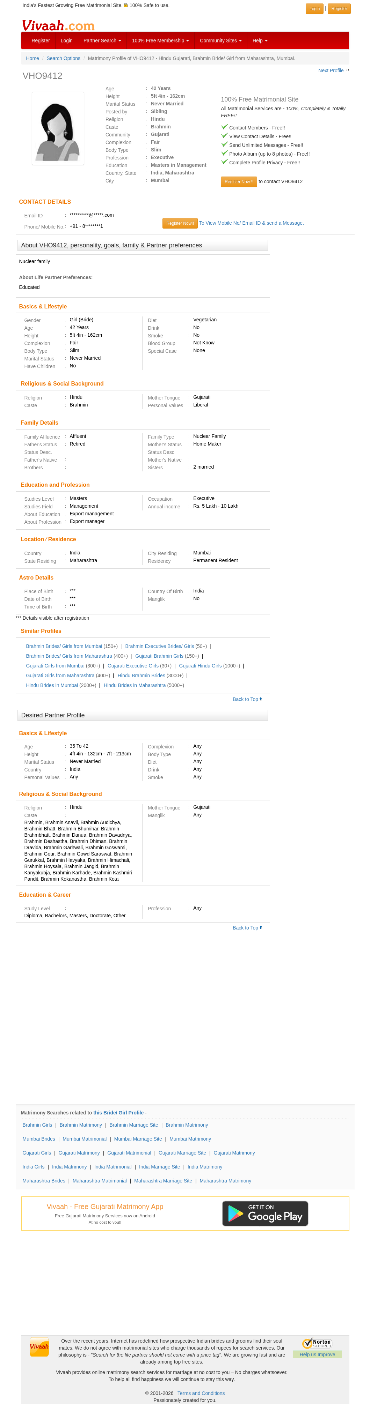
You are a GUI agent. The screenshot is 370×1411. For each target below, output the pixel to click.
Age (110, 88)
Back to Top (248, 699)
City (110, 181)
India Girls (34, 1167)
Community (118, 134)
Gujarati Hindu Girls (200, 666)
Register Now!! (180, 223)
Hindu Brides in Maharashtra (135, 685)
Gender (32, 320)
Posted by (116, 111)
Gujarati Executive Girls (133, 666)
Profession (117, 157)
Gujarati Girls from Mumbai (55, 666)
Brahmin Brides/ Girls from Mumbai (64, 646)
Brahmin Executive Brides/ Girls (159, 646)
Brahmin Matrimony (81, 1125)
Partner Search (102, 40)
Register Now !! (239, 181)
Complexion (118, 142)
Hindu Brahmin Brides (141, 675)
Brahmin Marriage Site (134, 1125)
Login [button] (315, 8)
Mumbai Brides (39, 1139)
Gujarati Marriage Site (182, 1153)
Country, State (121, 173)
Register (41, 40)
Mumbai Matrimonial (85, 1139)
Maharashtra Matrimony (226, 1181)
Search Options (64, 58)
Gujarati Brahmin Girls (159, 656)
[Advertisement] (312, 346)
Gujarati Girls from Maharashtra (60, 675)
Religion (114, 119)
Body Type (117, 150)
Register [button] (339, 8)
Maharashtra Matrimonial (100, 1181)
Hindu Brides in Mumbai (52, 685)
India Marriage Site (159, 1167)
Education (116, 165)
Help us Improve (317, 1354)
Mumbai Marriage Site (138, 1139)
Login (67, 40)
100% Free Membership (160, 40)
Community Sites (221, 40)
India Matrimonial (113, 1167)
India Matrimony (69, 1167)
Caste (112, 127)
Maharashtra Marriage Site (163, 1181)
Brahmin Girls (37, 1125)
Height (112, 96)
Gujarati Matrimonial (129, 1153)
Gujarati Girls (37, 1153)
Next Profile (330, 70)
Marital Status (121, 104)
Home (32, 58)
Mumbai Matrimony (190, 1139)
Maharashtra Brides (44, 1181)
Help (260, 40)
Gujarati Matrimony (79, 1153)
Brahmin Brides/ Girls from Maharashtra (69, 656)
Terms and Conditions (201, 1393)
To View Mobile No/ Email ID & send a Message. (251, 223)
